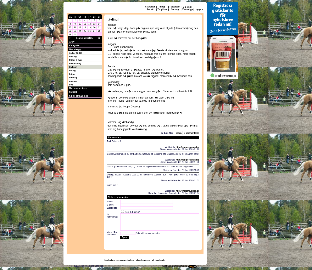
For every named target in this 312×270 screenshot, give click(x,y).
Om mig (175, 9)
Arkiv (71, 42)
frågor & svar (75, 60)
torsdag (73, 78)
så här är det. (75, 53)
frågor (72, 74)
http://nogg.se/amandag (187, 147)
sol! (71, 85)
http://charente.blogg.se (187, 191)
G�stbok (187, 7)
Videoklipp (187, 9)
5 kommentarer (191, 133)
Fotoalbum (174, 7)
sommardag (75, 63)
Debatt (150, 9)
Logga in (199, 9)
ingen (179, 133)
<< (70, 38)
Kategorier (74, 45)
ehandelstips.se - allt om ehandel (150, 260)
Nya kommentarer (78, 88)
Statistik (73, 92)
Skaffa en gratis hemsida (174, 266)
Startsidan (150, 7)
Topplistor (162, 9)
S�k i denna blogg (78, 96)
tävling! (73, 67)
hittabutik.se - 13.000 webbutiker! (119, 260)
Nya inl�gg (75, 49)
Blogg (162, 7)
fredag (72, 70)
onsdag (73, 56)
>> (99, 38)
